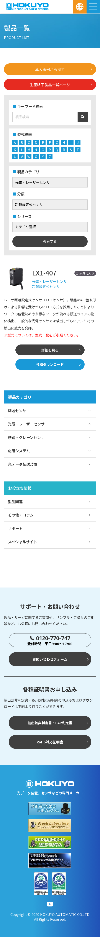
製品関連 (15, 501)
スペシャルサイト (22, 541)
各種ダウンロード (50, 364)
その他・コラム (20, 515)
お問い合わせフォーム (50, 659)
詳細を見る (50, 350)
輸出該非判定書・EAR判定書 (50, 722)
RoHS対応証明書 (50, 742)
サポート (15, 528)
